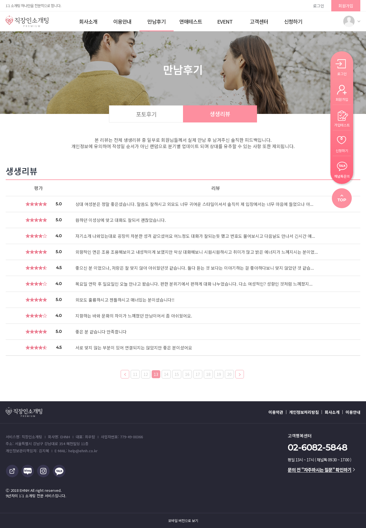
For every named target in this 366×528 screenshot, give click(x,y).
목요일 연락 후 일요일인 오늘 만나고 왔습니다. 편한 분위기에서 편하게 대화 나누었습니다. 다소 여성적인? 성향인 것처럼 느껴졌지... (193, 284)
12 (145, 374)
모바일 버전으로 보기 (183, 520)
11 (135, 374)
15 (176, 374)
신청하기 (293, 21)
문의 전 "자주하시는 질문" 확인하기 (321, 469)
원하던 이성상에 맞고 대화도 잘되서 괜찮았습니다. (120, 220)
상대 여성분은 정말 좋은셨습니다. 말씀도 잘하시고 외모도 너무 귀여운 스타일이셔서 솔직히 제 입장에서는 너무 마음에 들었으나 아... (194, 204)
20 (229, 374)
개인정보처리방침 (304, 412)
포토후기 (146, 114)
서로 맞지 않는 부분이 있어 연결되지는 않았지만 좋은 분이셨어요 (133, 347)
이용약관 (275, 412)
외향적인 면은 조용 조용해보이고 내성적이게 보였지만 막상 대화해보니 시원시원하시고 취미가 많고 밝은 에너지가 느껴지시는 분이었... (196, 252)
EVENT (225, 21)
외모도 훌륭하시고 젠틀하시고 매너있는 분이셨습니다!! (124, 300)
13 (156, 374)
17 (198, 374)
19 (219, 374)
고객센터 (259, 21)
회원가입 (345, 6)
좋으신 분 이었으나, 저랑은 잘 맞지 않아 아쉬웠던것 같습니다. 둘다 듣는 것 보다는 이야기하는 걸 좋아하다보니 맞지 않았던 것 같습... (194, 268)
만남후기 (156, 21)
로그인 (318, 6)
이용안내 (122, 21)
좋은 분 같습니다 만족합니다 (101, 332)
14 (166, 374)
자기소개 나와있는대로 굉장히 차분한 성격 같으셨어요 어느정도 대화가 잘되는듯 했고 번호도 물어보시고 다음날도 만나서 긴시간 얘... (195, 236)
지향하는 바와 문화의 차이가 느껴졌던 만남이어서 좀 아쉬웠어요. (133, 316)
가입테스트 (342, 124)
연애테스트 (190, 21)
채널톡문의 (342, 176)
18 (208, 374)
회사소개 (88, 21)
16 (187, 374)
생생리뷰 (220, 114)
